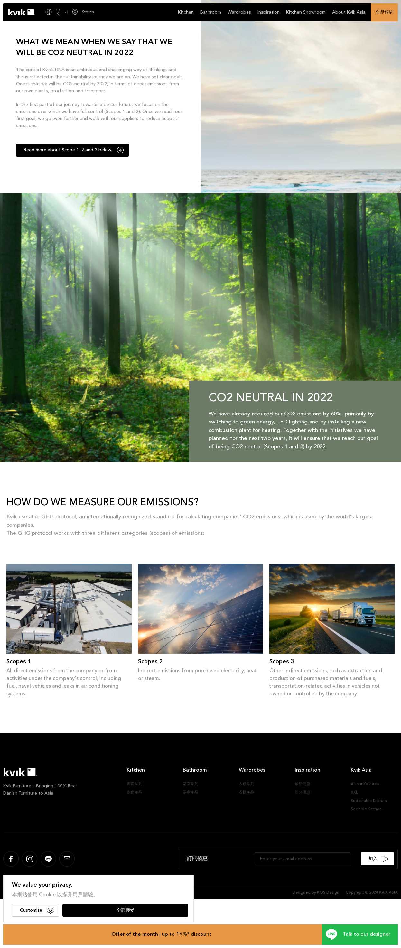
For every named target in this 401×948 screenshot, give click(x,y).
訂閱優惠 (197, 858)
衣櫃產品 (246, 793)
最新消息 (302, 784)
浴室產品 (190, 793)
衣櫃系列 (246, 784)
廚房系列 (134, 784)
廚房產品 (134, 793)
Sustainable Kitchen (369, 801)
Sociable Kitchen (366, 809)
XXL (354, 793)
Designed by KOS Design (316, 893)
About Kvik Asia (365, 784)
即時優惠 (302, 793)
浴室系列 (190, 784)
